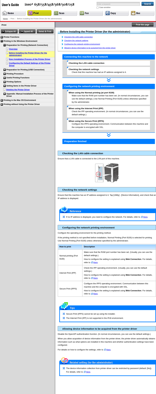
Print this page (143, 25)
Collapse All (9, 31)
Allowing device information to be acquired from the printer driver (90, 48)
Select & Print (45, 31)
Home (5, 19)
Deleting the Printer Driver (18, 90)
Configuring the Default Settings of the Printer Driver (29, 64)
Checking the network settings (76, 40)
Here (145, 217)
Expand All (27, 31)
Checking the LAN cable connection (78, 37)
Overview (13, 49)
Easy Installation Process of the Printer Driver (29, 59)
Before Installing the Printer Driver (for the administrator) (28, 54)
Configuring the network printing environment (82, 44)
